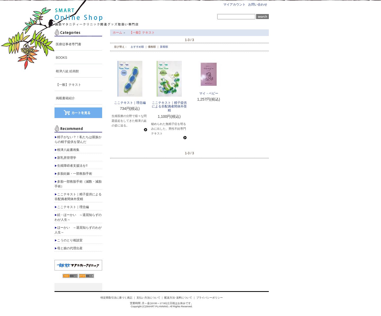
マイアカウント (234, 4)
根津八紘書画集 (67, 150)
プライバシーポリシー (209, 297)
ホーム (117, 32)
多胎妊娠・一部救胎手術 (73, 173)
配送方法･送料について (178, 297)
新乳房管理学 (65, 158)
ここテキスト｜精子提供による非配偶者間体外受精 (78, 196)
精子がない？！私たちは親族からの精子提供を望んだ (78, 139)
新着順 (164, 46)
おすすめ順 (137, 46)
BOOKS (61, 58)
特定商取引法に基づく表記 (116, 297)
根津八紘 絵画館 (67, 71)
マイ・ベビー (208, 93)
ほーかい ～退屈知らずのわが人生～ (78, 230)
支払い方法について (148, 297)
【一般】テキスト (68, 85)
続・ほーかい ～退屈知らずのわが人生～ (78, 217)
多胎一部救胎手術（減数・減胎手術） (78, 184)
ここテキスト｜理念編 (72, 207)
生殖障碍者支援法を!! (71, 166)
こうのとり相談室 (69, 240)
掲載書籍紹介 (65, 98)
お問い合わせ (257, 4)
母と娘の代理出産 (69, 248)
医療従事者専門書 (68, 44)
